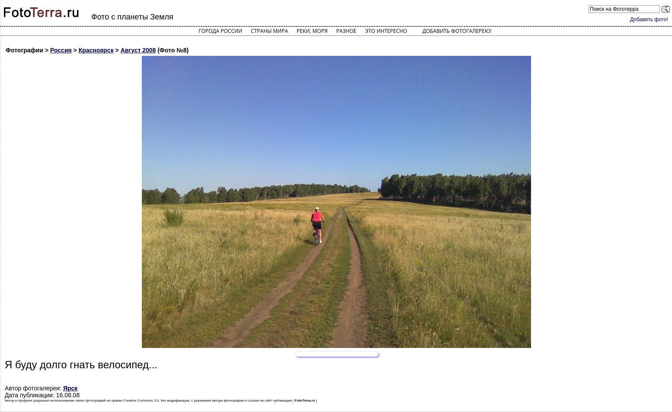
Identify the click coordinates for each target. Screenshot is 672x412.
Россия (61, 50)
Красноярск (96, 50)
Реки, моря (312, 31)
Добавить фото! (649, 19)
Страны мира (269, 31)
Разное (346, 31)
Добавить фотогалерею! (457, 31)
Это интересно (386, 31)
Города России (220, 31)
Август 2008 (138, 50)
